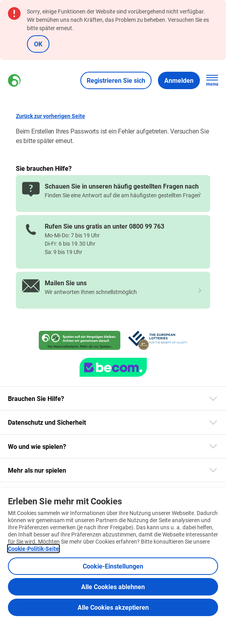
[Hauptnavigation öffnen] (212, 80)
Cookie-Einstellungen (113, 566)
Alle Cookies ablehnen (113, 586)
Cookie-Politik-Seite (33, 548)
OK (38, 44)
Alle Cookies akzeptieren (113, 607)
